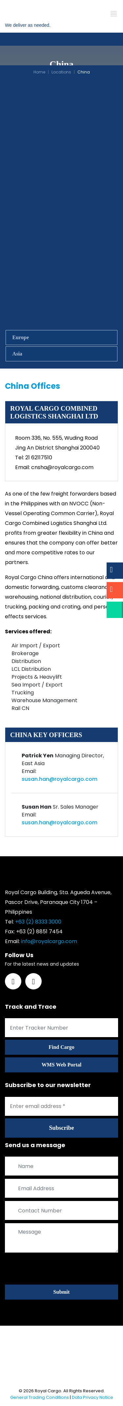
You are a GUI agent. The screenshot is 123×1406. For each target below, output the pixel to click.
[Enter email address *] (61, 1106)
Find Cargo (61, 1047)
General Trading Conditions (39, 1397)
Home (39, 72)
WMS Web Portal (61, 1064)
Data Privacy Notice (92, 1397)
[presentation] (55, 1268)
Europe (20, 337)
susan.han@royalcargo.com (59, 779)
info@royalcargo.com (49, 941)
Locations (61, 72)
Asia (17, 353)
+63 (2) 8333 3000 (38, 921)
